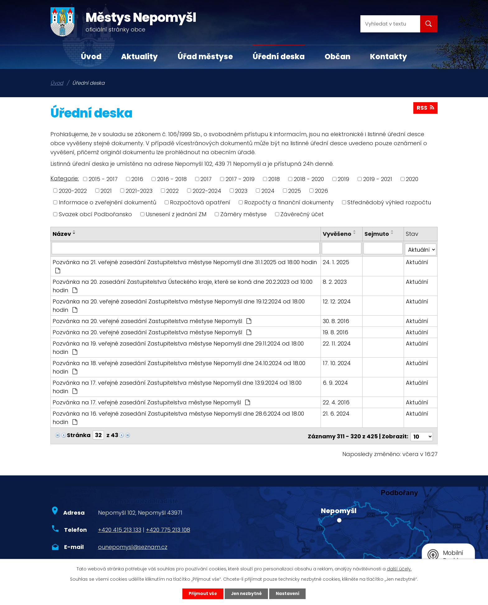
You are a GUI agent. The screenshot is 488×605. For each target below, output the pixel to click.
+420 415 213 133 (119, 527)
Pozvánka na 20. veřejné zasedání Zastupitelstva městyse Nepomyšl (152, 319)
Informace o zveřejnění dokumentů (107, 202)
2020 (412, 179)
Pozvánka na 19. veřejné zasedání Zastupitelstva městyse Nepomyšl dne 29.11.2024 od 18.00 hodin (178, 346)
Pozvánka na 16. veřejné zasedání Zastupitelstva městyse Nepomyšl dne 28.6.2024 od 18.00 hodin (178, 416)
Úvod (91, 56)
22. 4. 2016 (336, 401)
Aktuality (139, 56)
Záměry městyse (243, 214)
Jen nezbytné (246, 593)
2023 (241, 190)
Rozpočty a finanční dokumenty (289, 202)
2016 (137, 179)
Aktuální (417, 260)
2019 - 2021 (377, 179)
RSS (425, 108)
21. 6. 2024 (336, 412)
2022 (172, 190)
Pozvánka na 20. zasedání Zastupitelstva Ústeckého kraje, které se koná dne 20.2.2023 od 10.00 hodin (182, 284)
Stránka (79, 433)
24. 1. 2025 (336, 260)
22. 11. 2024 (337, 342)
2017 (206, 179)
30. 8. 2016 (336, 319)
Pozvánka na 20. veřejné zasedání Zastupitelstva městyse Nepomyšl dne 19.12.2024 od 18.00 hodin (179, 304)
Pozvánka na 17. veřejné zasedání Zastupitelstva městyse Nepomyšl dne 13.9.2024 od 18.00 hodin (186, 385)
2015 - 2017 (103, 179)
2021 (106, 190)
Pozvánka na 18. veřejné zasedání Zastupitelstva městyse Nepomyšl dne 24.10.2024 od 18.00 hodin (179, 366)
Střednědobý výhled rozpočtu (389, 202)
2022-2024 (207, 190)
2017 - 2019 (240, 179)
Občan (337, 56)
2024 (267, 190)
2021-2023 (139, 190)
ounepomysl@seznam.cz (132, 544)
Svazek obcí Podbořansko (95, 214)
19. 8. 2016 (336, 331)
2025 (294, 190)
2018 (274, 179)
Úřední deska (279, 56)
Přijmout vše (201, 593)
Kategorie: (64, 178)
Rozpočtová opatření (200, 202)
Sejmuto (377, 234)
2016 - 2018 (172, 179)
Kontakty (388, 56)
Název (62, 234)
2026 (321, 190)
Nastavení (289, 593)
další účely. (399, 568)
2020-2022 (73, 190)
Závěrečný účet (302, 214)
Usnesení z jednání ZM (176, 214)
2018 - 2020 (309, 179)
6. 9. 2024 (336, 381)
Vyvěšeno (337, 234)
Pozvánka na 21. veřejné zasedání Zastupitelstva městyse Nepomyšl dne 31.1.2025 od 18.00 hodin (185, 264)
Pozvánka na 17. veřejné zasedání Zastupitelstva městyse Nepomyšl (151, 401)
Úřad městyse (205, 56)
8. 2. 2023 (335, 280)
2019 (343, 179)
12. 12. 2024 (337, 300)
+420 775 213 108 (168, 527)
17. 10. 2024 (337, 361)
